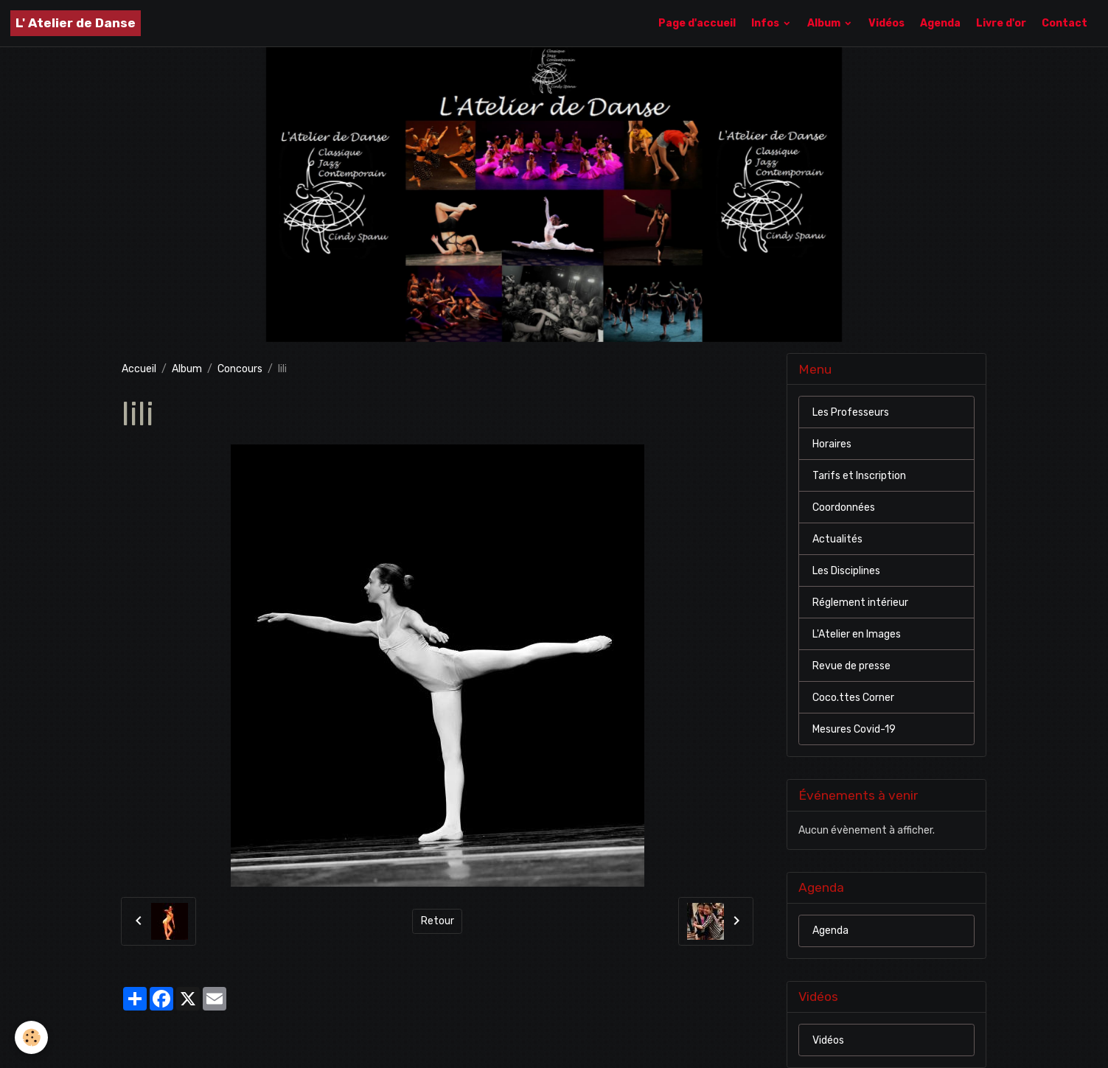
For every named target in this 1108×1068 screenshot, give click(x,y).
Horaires (831, 444)
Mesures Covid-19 (854, 729)
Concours (239, 369)
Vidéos (886, 23)
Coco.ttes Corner (853, 697)
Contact (1064, 23)
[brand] (75, 23)
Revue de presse (851, 666)
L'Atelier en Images (856, 634)
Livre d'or (1001, 23)
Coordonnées (843, 507)
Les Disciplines (846, 571)
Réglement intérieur (860, 602)
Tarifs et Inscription (859, 476)
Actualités (837, 539)
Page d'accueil (697, 23)
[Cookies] (31, 1037)
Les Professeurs (850, 412)
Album (825, 23)
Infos (766, 23)
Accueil (139, 369)
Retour (437, 921)
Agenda (940, 23)
